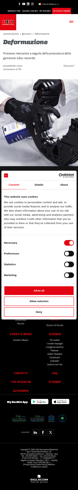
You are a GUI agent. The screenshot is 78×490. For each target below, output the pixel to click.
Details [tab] (39, 184)
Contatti (21, 373)
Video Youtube (54, 354)
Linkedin (54, 361)
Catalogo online (61, 11)
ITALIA (48, 4)
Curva (19, 65)
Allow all (39, 290)
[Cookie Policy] (41, 464)
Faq (55, 373)
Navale (20, 323)
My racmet (45, 11)
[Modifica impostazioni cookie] (43, 465)
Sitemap (54, 381)
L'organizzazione (55, 347)
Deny (39, 311)
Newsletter (14, 11)
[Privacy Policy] (29, 464)
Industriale (20, 320)
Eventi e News (20, 340)
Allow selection (38, 301)
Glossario (27, 33)
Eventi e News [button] (21, 333)
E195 (18, 69)
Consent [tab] (14, 184)
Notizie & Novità (54, 325)
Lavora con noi (30, 11)
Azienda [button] (55, 333)
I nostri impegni (55, 343)
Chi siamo (55, 340)
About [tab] (64, 184)
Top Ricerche (21, 381)
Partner (55, 350)
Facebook (55, 357)
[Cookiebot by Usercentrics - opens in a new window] (59, 175)
